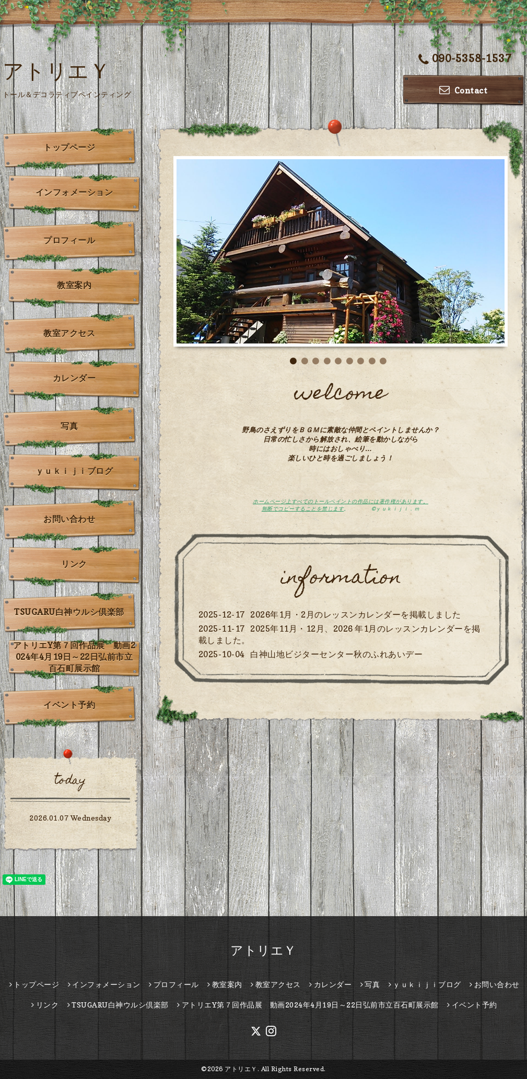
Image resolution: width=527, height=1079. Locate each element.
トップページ (69, 147)
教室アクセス (69, 333)
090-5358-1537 (464, 59)
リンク (74, 564)
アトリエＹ (57, 70)
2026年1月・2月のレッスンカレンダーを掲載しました (355, 614)
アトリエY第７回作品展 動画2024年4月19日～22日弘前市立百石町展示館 (74, 656)
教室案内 (74, 285)
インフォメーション (74, 192)
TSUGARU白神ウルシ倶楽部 (69, 612)
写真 (69, 426)
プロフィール (69, 240)
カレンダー (74, 378)
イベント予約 (69, 704)
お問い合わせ (69, 519)
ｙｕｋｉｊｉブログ (74, 471)
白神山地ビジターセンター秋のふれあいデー (336, 654)
